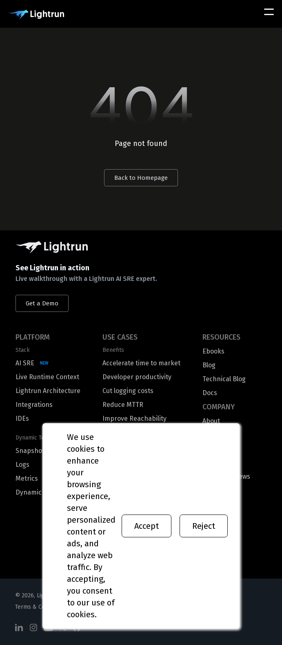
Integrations (34, 405)
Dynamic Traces (39, 492)
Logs (22, 464)
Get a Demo (42, 303)
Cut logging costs (127, 391)
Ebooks (213, 351)
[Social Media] (19, 628)
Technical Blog (224, 379)
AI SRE (25, 363)
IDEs (22, 418)
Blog (208, 365)
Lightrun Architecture (48, 391)
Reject (203, 526)
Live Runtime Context (47, 377)
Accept (146, 526)
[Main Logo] (36, 15)
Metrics (27, 478)
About (211, 421)
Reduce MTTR (122, 405)
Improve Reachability (134, 418)
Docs (209, 393)
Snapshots (32, 451)
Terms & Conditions (40, 606)
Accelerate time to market (141, 363)
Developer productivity (136, 377)
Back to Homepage (141, 177)
